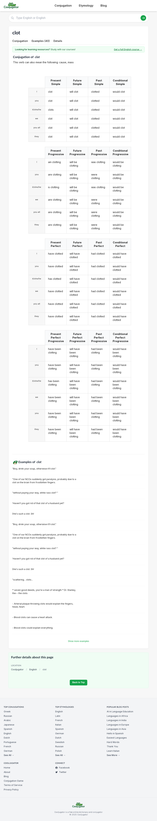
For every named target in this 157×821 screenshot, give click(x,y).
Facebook (62, 767)
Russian (8, 716)
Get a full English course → (128, 49)
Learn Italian (113, 751)
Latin (57, 716)
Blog (103, 5)
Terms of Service (13, 785)
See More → (113, 755)
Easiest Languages (117, 737)
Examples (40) (41, 40)
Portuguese (10, 742)
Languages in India (116, 720)
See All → (9, 755)
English (33, 669)
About (7, 772)
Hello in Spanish (115, 733)
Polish (58, 751)
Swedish (59, 742)
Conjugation (63, 5)
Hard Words (113, 742)
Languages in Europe (118, 724)
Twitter (61, 772)
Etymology (86, 5)
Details (57, 40)
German (8, 751)
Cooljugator (17, 669)
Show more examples (78, 641)
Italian (58, 724)
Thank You (112, 746)
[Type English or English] (78, 18)
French (7, 746)
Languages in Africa (117, 716)
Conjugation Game (13, 780)
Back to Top (78, 682)
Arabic (7, 720)
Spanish (8, 729)
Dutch (7, 737)
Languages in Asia (116, 729)
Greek (7, 711)
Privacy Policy (11, 789)
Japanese (9, 724)
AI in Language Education (120, 711)
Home (7, 767)
